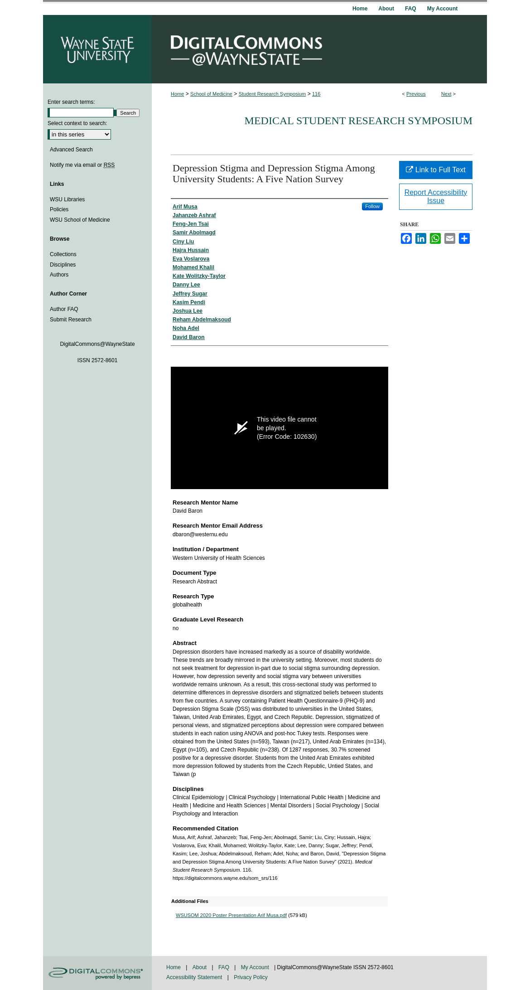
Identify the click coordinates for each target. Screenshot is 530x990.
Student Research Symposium (272, 94)
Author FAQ (64, 309)
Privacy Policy (251, 977)
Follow (372, 206)
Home (177, 94)
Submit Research (71, 319)
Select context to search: (77, 123)
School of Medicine (211, 94)
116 (316, 94)
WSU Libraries (67, 199)
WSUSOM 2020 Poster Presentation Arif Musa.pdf (231, 915)
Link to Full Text (435, 170)
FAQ (224, 967)
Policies (59, 209)
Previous (416, 94)
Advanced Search (71, 149)
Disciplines (63, 265)
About (200, 967)
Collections (63, 254)
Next (446, 94)
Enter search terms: (71, 102)
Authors (59, 275)
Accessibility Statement (195, 977)
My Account (255, 967)
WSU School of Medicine (80, 220)
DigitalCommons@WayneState (319, 49)
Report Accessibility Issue (436, 196)
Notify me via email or (82, 165)
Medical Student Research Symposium (358, 120)
